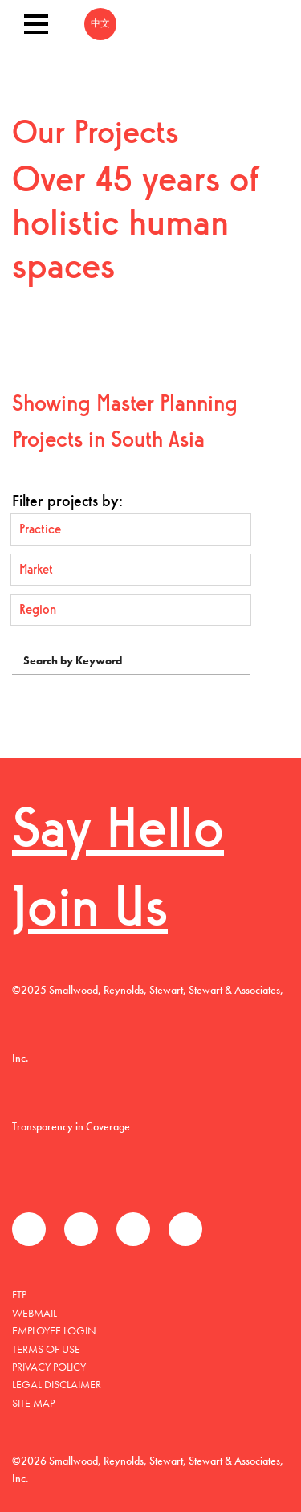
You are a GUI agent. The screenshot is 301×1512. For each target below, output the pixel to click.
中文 (100, 24)
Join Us (90, 911)
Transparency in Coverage (71, 1126)
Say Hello (118, 832)
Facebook (29, 1229)
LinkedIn (133, 1229)
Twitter (81, 1229)
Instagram (185, 1229)
